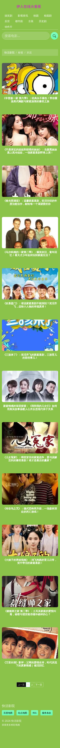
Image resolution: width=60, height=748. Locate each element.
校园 (36, 15)
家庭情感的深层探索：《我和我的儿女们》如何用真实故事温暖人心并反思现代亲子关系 (30, 407)
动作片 (8, 26)
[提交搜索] (54, 36)
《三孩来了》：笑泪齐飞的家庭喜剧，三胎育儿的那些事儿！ (30, 356)
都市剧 (19, 21)
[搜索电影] (26, 36)
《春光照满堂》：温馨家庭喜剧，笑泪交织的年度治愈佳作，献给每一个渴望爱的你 (30, 202)
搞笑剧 (8, 15)
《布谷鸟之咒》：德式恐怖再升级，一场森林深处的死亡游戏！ (30, 510)
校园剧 (48, 15)
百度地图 (8, 712)
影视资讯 (23, 15)
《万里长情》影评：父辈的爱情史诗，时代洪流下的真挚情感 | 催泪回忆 (30, 664)
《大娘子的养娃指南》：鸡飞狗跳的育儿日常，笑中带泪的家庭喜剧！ (30, 561)
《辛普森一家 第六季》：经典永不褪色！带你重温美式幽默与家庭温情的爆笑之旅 (30, 99)
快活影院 (9, 52)
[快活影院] (30, 6)
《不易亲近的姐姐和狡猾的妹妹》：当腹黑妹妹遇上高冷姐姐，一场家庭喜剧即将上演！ (30, 151)
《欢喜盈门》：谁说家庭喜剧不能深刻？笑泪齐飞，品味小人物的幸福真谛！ (30, 305)
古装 (30, 21)
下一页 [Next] (38, 684)
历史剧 (43, 21)
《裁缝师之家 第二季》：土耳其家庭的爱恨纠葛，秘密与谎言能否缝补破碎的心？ (30, 612)
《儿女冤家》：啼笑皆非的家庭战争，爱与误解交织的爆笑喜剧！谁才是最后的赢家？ (30, 459)
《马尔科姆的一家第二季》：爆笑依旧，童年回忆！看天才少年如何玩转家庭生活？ (30, 253)
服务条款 (46, 712)
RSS (34, 712)
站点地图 (22, 712)
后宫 (7, 21)
